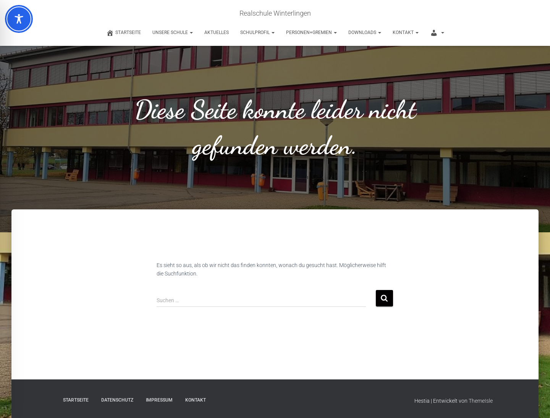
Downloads (364, 32)
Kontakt (406, 32)
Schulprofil (257, 32)
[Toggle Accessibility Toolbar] (19, 19)
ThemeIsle (481, 401)
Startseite (76, 400)
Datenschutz (117, 400)
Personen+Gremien (311, 32)
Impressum (159, 400)
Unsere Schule (172, 32)
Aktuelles (216, 32)
